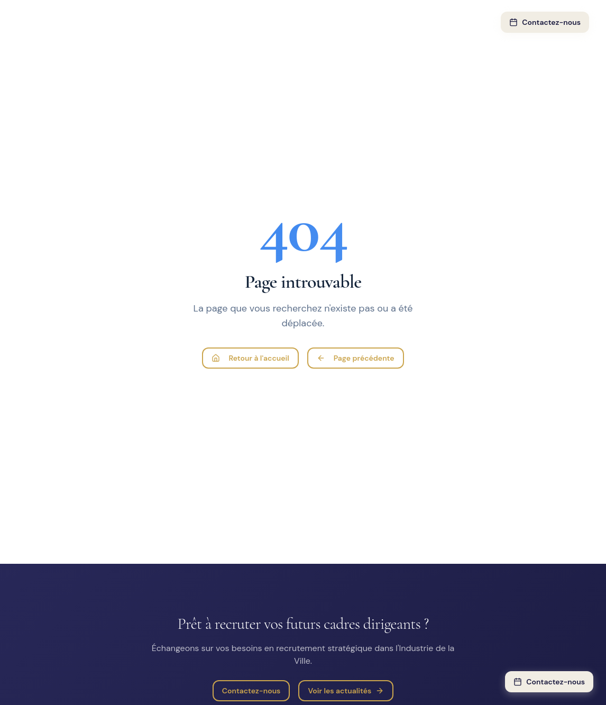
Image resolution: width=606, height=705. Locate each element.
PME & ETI (325, 22)
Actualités (429, 22)
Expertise (193, 22)
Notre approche (261, 22)
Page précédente (355, 358)
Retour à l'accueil (250, 358)
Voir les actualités (346, 690)
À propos (377, 22)
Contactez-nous (545, 22)
